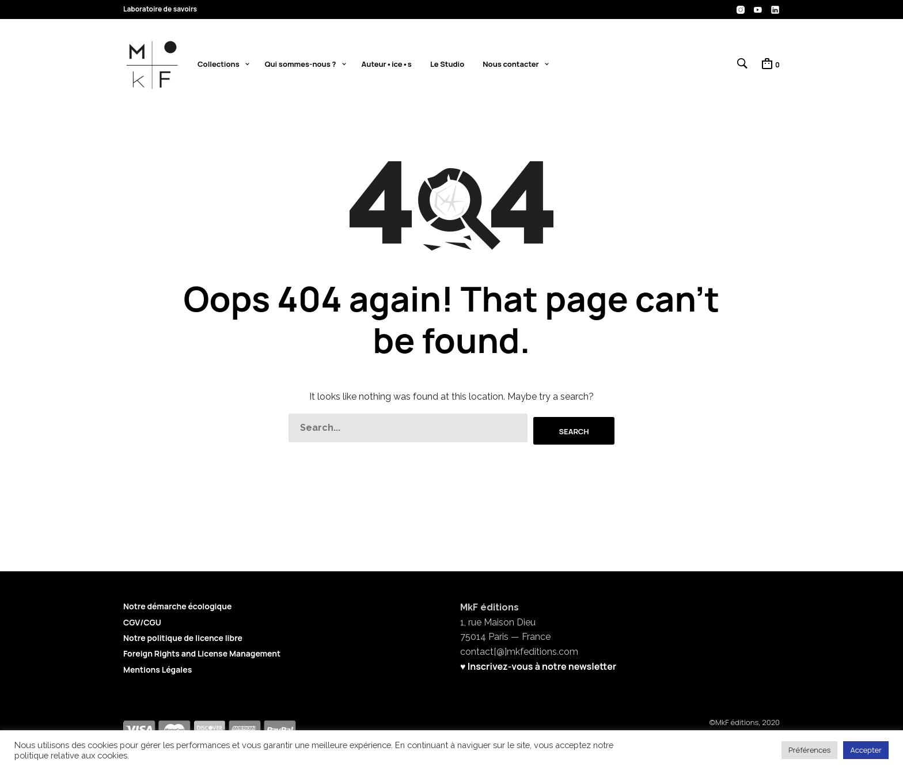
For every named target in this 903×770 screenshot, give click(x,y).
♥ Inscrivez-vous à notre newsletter (538, 665)
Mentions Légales (157, 668)
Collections (219, 65)
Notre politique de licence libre (182, 637)
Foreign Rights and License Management (201, 652)
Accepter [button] (866, 750)
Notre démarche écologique (177, 605)
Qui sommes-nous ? (300, 65)
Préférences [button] (809, 750)
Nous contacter (510, 65)
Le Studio (447, 65)
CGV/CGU (142, 621)
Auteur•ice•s (387, 65)
